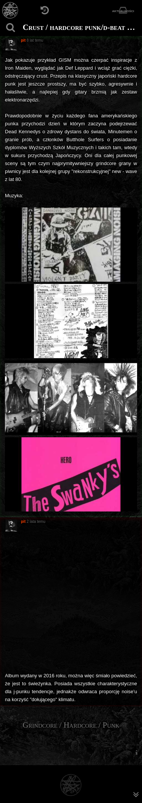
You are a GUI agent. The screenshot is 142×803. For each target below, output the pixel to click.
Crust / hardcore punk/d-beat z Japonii (81, 27)
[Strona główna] (10, 10)
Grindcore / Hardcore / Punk (71, 725)
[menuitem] (136, 752)
